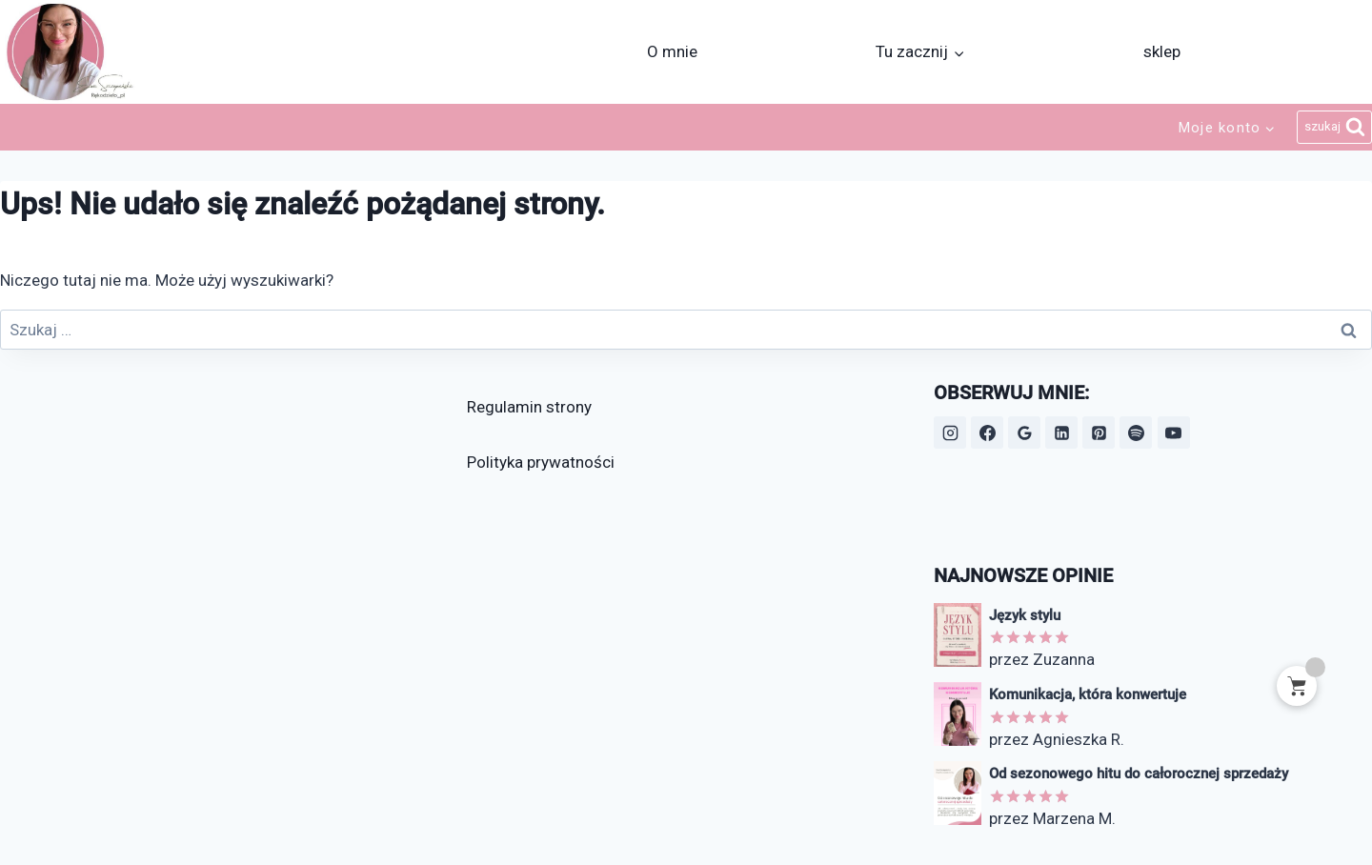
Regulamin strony (529, 406)
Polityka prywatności (541, 462)
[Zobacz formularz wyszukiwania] (1334, 128)
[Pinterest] (1098, 432)
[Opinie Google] (1024, 432)
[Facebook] (987, 432)
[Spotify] (1136, 432)
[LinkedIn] (1061, 432)
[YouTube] (1174, 432)
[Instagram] (950, 432)
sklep (1161, 51)
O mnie (672, 51)
